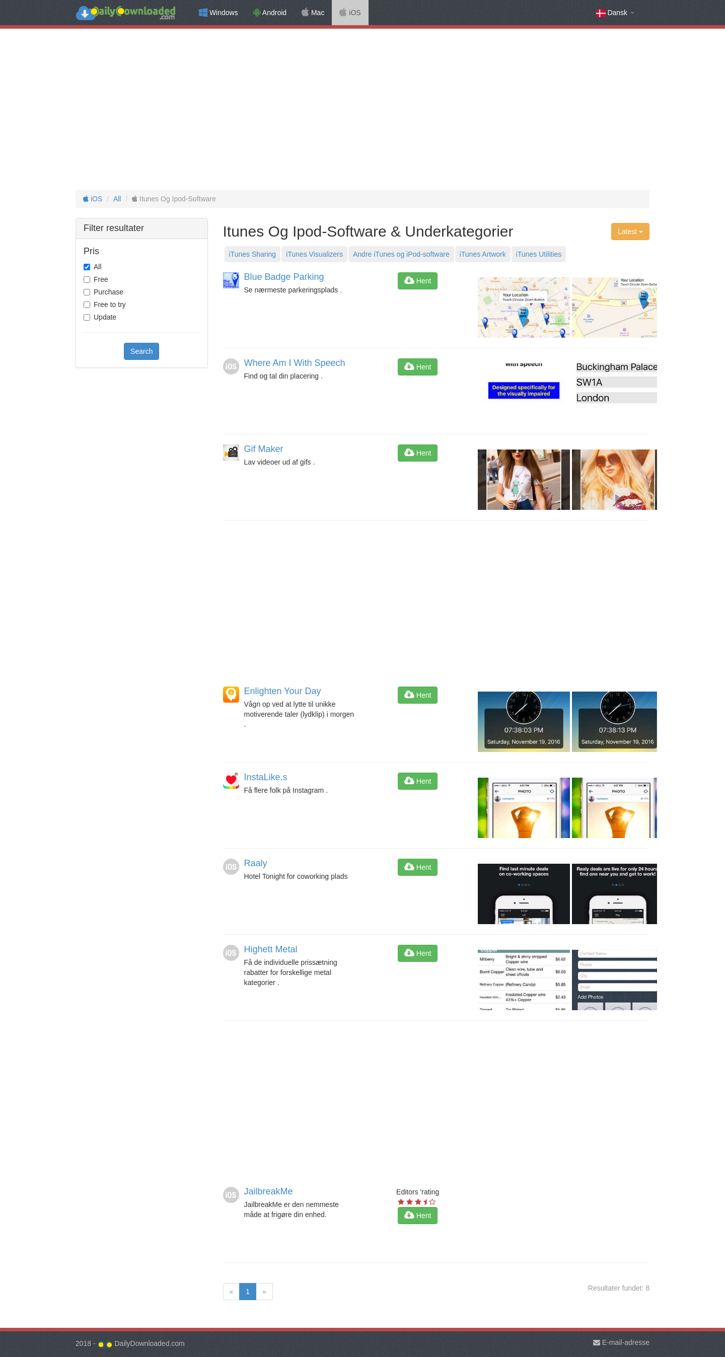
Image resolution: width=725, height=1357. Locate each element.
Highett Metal (271, 949)
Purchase (108, 292)
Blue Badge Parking (284, 277)
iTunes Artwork (483, 254)
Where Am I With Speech (294, 363)
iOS (349, 13)
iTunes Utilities (539, 254)
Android (269, 13)
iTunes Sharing (252, 254)
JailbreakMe (268, 1191)
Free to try (110, 304)
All (117, 199)
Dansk (615, 13)
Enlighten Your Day (282, 691)
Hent (417, 281)
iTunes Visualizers (314, 254)
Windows (218, 13)
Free (101, 279)
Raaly (255, 863)
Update (105, 317)
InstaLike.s (265, 777)
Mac (313, 13)
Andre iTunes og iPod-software (401, 254)
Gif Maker (263, 449)
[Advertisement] (362, 109)
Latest (630, 232)
